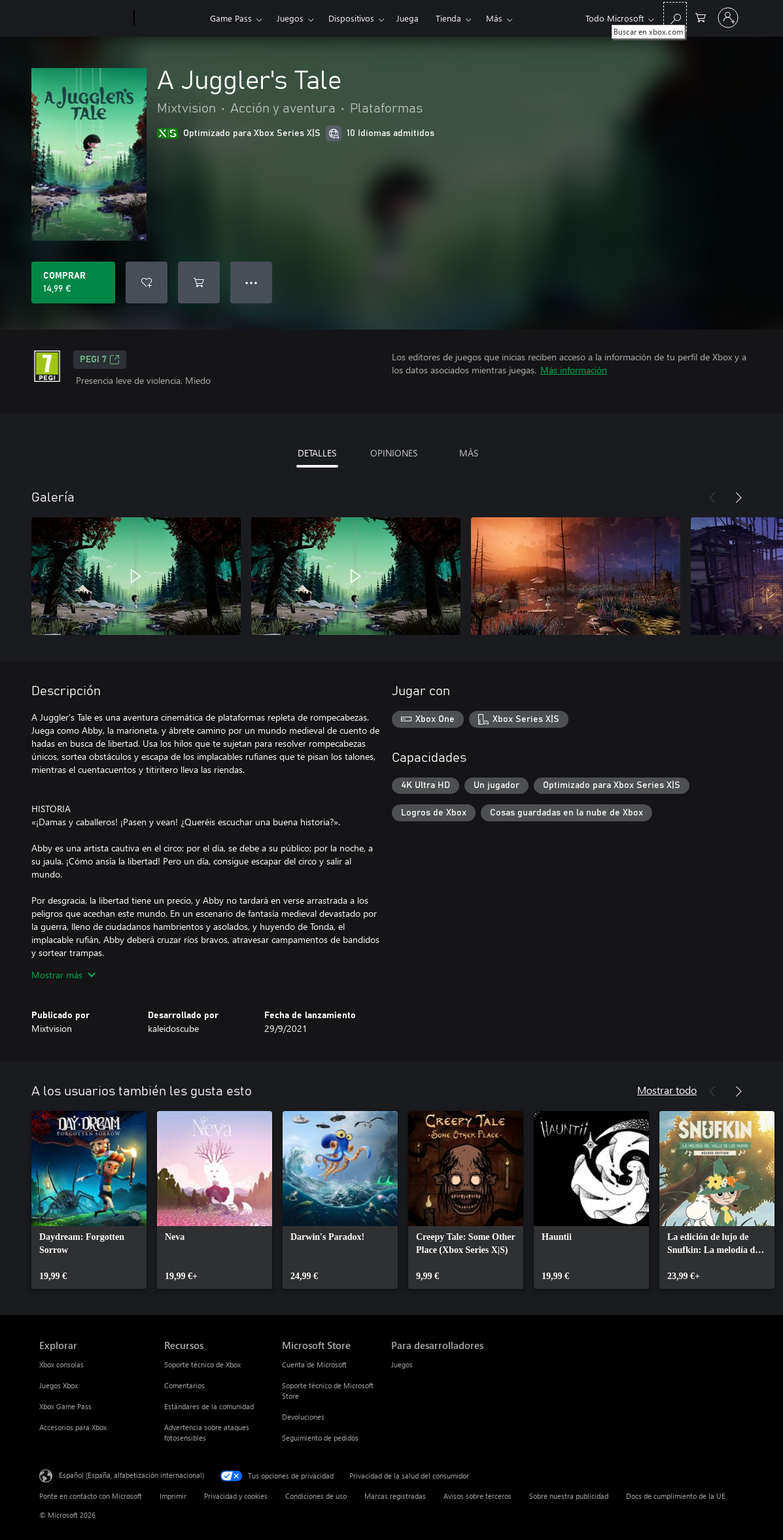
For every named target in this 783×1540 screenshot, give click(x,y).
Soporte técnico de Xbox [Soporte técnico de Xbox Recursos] (202, 1364)
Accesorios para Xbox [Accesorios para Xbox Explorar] (73, 1427)
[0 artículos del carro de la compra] (700, 16)
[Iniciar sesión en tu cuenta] (728, 17)
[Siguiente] (738, 497)
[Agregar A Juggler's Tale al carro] (199, 282)
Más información (573, 370)
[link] (89, 1200)
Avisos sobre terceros (478, 1496)
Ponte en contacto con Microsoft (90, 1496)
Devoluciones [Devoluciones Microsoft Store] (303, 1416)
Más (494, 18)
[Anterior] (712, 497)
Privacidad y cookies (236, 1496)
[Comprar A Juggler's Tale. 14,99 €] (73, 282)
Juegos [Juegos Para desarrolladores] (402, 1364)
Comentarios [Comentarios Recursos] (184, 1385)
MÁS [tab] (468, 453)
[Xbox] (170, 18)
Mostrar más (63, 974)
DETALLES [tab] (317, 453)
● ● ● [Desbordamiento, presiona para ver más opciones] (251, 282)
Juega (407, 18)
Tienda (448, 18)
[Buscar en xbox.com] (675, 16)
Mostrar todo (667, 1090)
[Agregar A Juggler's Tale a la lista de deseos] (146, 282)
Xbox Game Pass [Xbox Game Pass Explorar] (65, 1406)
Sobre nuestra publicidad (568, 1496)
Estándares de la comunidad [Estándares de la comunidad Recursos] (209, 1406)
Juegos (290, 18)
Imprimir (173, 1496)
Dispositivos (351, 18)
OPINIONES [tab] (393, 453)
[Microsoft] (84, 18)
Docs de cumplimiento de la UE (675, 1496)
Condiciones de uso (316, 1496)
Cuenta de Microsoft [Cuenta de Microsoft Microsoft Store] (314, 1364)
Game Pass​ (231, 18)
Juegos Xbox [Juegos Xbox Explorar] (58, 1385)
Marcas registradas (395, 1496)
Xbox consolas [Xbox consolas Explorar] (61, 1364)
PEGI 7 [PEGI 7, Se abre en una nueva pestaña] (100, 359)
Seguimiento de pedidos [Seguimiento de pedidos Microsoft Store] (320, 1437)
